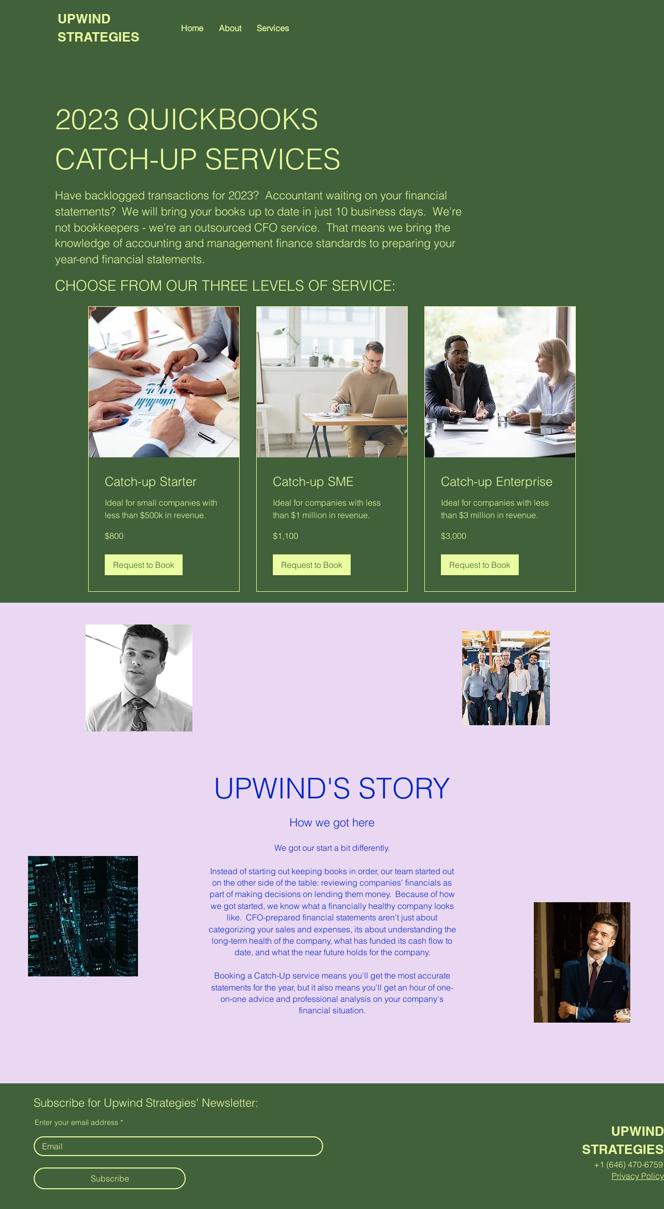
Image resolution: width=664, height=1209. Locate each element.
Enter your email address (76, 1122)
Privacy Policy (638, 1176)
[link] (164, 481)
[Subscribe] (110, 1178)
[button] (273, 28)
